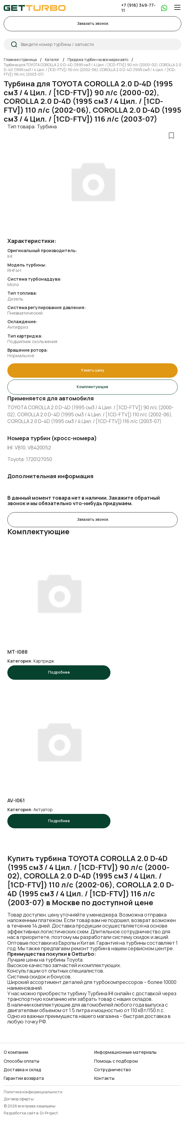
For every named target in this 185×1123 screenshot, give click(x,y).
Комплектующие (92, 386)
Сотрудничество (112, 1069)
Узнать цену (92, 370)
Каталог (52, 59)
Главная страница (20, 59)
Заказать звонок (92, 23)
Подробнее (59, 672)
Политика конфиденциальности (33, 1092)
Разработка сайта (21, 1113)
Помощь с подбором (116, 1061)
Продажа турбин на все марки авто (97, 59)
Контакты (104, 1078)
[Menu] (177, 7)
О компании (16, 1052)
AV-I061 (16, 800)
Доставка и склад (22, 1069)
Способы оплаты (21, 1061)
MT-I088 (17, 652)
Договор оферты (19, 1099)
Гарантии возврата (24, 1078)
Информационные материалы (125, 1052)
